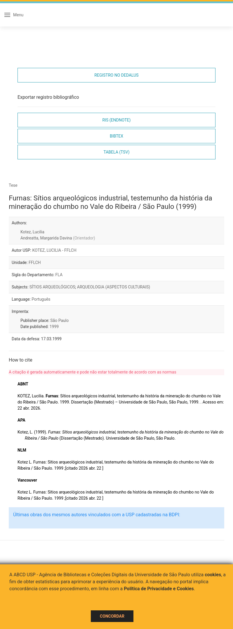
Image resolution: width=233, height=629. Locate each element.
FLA (59, 274)
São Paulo (59, 320)
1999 (54, 326)
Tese (13, 185)
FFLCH (35, 262)
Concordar (112, 616)
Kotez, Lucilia (32, 232)
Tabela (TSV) (116, 152)
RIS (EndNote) (116, 120)
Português (41, 299)
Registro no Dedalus (116, 75)
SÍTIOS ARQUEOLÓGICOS (52, 287)
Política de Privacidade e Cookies (159, 588)
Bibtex (116, 136)
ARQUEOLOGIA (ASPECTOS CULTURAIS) (113, 287)
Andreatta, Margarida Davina (57, 238)
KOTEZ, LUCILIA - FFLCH (54, 250)
